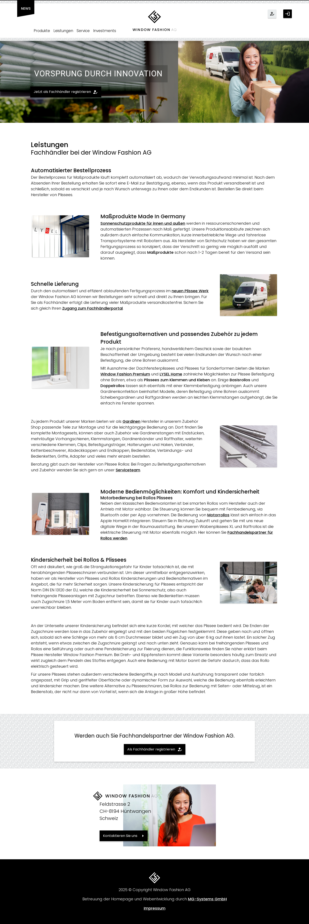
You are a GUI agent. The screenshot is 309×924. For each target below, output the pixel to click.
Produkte (42, 30)
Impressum (154, 908)
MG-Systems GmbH (207, 899)
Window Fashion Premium (125, 374)
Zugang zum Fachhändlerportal (92, 308)
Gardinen (131, 421)
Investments (104, 30)
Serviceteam (128, 470)
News (26, 8)
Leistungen (63, 30)
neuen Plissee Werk (190, 291)
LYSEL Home (171, 374)
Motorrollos (218, 515)
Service (83, 30)
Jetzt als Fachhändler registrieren (62, 91)
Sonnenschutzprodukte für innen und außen (142, 223)
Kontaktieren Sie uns (120, 835)
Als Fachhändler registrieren (151, 749)
